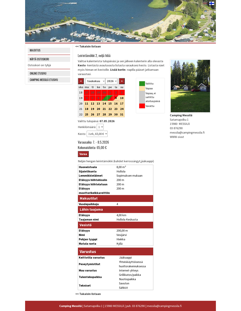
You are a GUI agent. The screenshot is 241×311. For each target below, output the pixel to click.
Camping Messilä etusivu (44, 80)
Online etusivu (38, 73)
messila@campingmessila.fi (187, 132)
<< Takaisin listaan (88, 46)
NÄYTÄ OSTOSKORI (39, 59)
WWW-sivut (177, 137)
